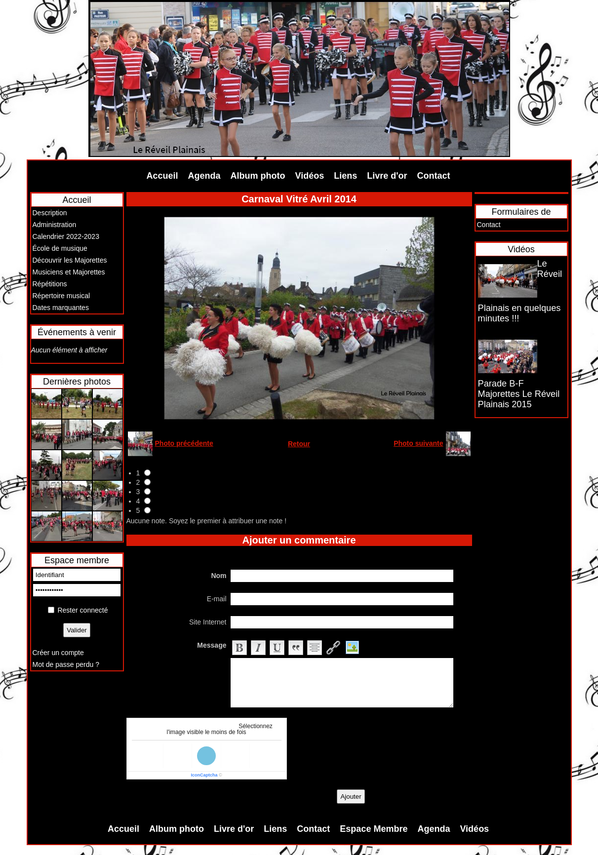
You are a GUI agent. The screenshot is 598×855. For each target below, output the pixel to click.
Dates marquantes (61, 307)
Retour (299, 444)
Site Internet (208, 622)
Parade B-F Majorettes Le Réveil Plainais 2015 (519, 394)
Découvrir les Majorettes (70, 260)
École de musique (60, 248)
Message (211, 645)
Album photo (258, 176)
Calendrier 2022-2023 (66, 236)
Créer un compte (58, 653)
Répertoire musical (61, 296)
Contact (433, 176)
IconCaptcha (204, 775)
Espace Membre (373, 829)
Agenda (204, 176)
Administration (55, 225)
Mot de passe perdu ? (66, 664)
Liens (345, 176)
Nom (218, 576)
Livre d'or (387, 176)
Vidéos (309, 176)
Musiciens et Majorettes (69, 272)
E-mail (217, 599)
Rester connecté (82, 610)
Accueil (162, 176)
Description (50, 213)
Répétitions (50, 284)
